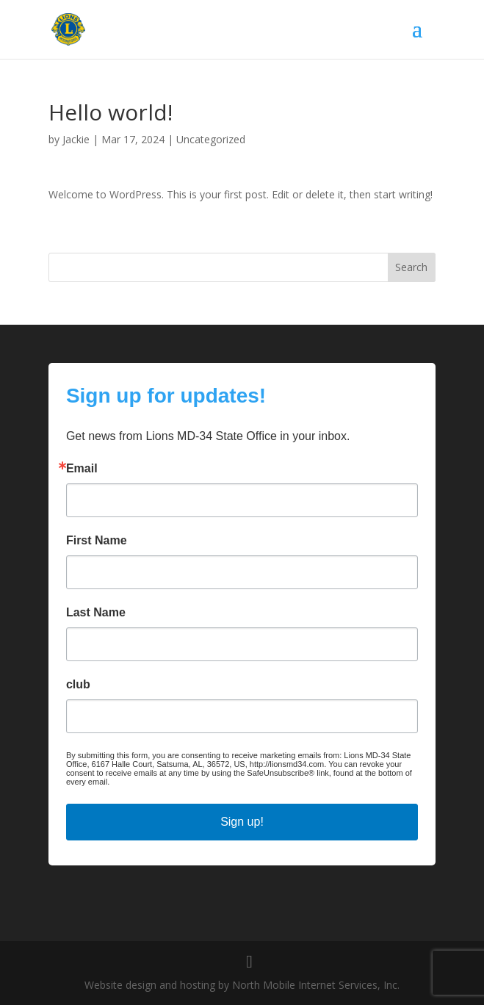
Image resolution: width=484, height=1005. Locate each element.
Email (82, 469)
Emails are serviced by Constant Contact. (186, 781)
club (78, 685)
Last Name (96, 613)
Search (411, 267)
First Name (96, 541)
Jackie (76, 139)
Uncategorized (210, 139)
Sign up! (242, 821)
